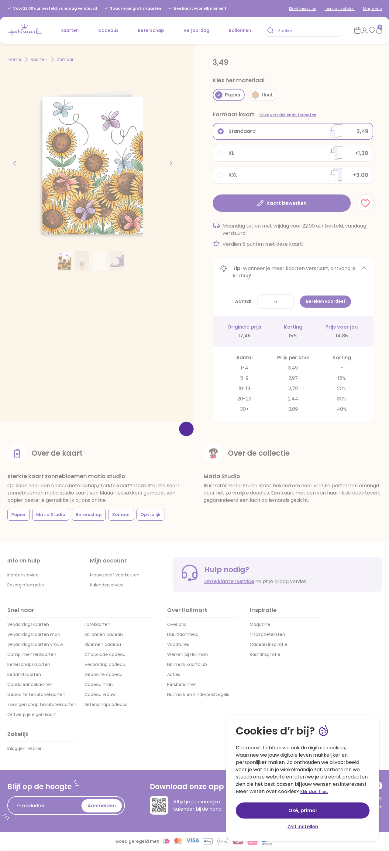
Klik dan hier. (314, 792)
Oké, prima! (302, 810)
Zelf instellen (302, 826)
